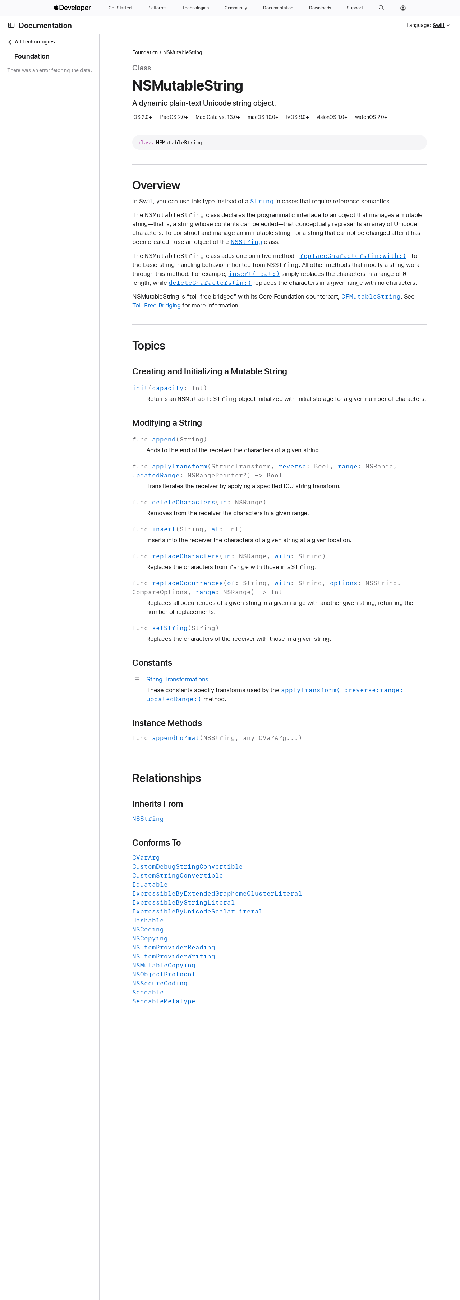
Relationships (207, 814)
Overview (196, 185)
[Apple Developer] (73, 8)
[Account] (403, 8)
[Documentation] (278, 8)
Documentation (45, 25)
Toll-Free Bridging (236, 332)
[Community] (236, 8)
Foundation (185, 52)
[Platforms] (156, 8)
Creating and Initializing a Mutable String (249, 398)
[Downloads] (320, 8)
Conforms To (196, 879)
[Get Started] (120, 8)
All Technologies (31, 42)
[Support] (354, 8)
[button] (381, 8)
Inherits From (197, 840)
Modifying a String (207, 459)
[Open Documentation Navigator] (11, 25)
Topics (189, 372)
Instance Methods (207, 759)
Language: (418, 25)
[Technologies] (195, 8)
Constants (192, 699)
